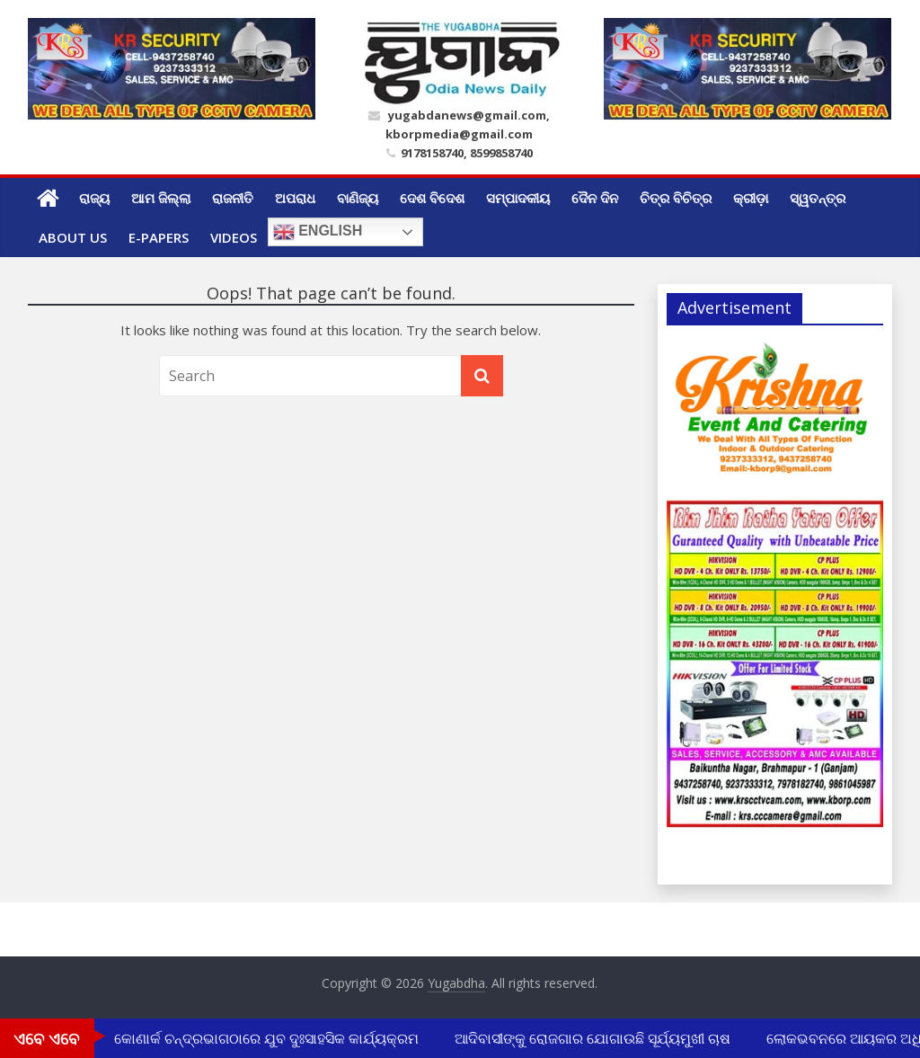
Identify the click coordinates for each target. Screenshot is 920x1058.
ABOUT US (73, 237)
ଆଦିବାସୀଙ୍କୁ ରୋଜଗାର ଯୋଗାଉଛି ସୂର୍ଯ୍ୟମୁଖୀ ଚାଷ (595, 1038)
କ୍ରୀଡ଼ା (750, 198)
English (318, 232)
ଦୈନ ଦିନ (594, 198)
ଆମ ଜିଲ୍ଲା (160, 198)
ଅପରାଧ (295, 198)
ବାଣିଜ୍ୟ (357, 198)
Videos (233, 237)
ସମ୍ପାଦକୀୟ (518, 198)
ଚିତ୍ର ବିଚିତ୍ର (676, 198)
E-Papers (158, 237)
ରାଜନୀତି (232, 198)
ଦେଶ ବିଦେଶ (432, 198)
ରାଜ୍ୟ (94, 198)
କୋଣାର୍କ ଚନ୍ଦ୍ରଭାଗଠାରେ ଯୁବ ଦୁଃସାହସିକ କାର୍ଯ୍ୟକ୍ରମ (269, 1038)
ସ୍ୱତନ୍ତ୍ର (817, 198)
